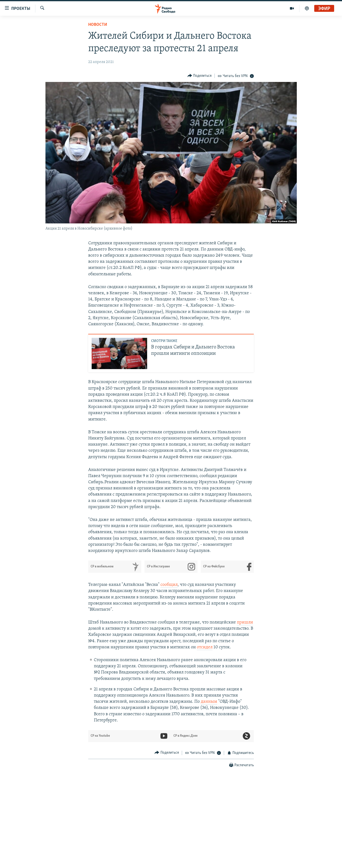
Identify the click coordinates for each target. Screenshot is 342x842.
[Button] (199, 76)
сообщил (169, 584)
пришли (245, 622)
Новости (97, 24)
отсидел (205, 647)
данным (209, 701)
